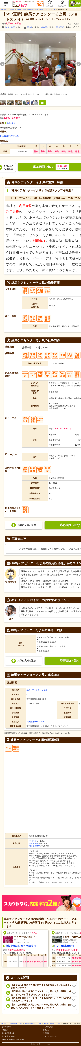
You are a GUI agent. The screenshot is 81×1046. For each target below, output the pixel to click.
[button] (6, 2)
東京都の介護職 (21, 9)
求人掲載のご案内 (8, 1036)
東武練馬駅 (44, 27)
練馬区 (13, 27)
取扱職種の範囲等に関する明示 (13, 1039)
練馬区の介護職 (33, 9)
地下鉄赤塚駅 (60, 27)
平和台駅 (29, 27)
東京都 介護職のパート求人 (33, 1023)
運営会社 (46, 1030)
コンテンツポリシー (50, 1036)
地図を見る (10, 123)
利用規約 (5, 1030)
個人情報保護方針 (8, 1033)
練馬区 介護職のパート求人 (52, 1023)
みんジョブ (4, 9)
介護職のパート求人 (16, 1023)
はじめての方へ (7, 1027)
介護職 (12, 9)
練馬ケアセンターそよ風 (47, 9)
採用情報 (46, 1033)
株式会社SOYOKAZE (9, 136)
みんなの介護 (48, 1027)
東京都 (7, 27)
